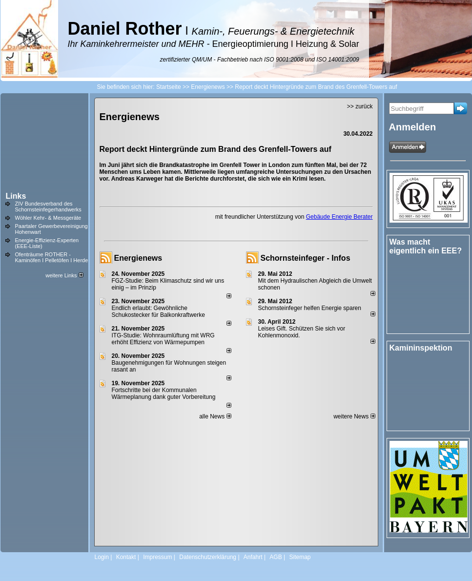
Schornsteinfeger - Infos (305, 258)
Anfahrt (253, 557)
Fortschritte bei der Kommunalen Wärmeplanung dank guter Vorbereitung (164, 393)
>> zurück (360, 106)
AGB (275, 557)
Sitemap (299, 557)
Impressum (157, 557)
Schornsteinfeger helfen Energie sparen (309, 308)
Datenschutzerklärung (207, 557)
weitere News (354, 416)
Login (102, 557)
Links (16, 196)
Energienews (138, 258)
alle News (215, 416)
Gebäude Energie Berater (339, 216)
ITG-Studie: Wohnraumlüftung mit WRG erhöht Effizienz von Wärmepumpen (163, 339)
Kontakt (126, 557)
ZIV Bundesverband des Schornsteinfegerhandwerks (48, 206)
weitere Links (64, 275)
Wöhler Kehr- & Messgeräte (48, 218)
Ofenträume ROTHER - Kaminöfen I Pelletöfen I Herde (51, 257)
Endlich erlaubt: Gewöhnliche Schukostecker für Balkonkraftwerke (158, 311)
